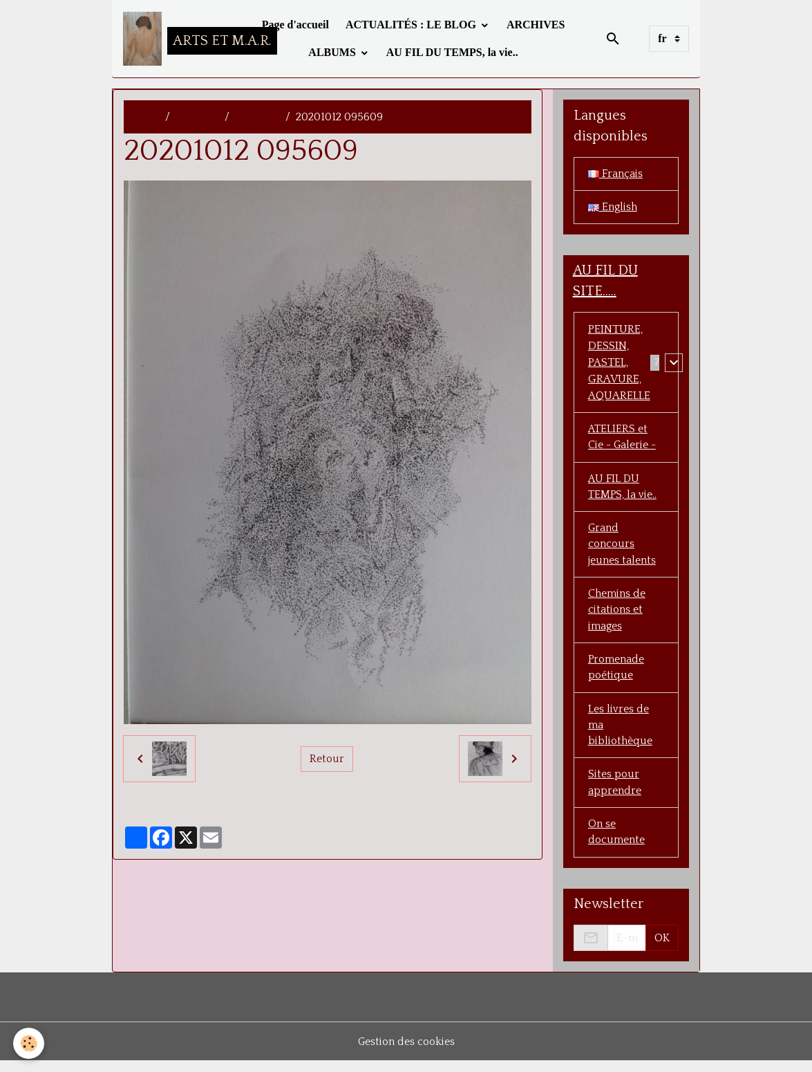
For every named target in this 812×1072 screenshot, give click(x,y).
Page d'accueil (295, 24)
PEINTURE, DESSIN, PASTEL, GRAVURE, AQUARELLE (619, 363)
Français (615, 174)
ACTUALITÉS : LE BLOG (412, 24)
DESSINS (257, 117)
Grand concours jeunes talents (622, 548)
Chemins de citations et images (617, 615)
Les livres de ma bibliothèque (621, 733)
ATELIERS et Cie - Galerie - (624, 439)
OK (662, 949)
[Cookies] (29, 1043)
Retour (327, 758)
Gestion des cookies (406, 1052)
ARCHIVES (536, 24)
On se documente (616, 842)
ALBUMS (333, 52)
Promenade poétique (616, 674)
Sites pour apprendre (614, 791)
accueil (142, 117)
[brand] (180, 38)
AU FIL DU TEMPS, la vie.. (452, 52)
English (613, 208)
